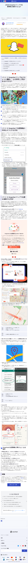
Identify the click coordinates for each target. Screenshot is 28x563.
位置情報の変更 (9, 18)
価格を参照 (14, 251)
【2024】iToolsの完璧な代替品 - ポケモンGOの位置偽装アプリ (13, 506)
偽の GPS (3, 338)
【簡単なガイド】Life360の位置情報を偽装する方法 (11, 504)
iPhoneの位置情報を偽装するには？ (9, 500)
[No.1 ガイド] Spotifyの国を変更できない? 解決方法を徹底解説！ (13, 496)
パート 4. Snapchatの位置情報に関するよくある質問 (10, 70)
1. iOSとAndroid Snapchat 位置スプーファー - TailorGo (13, 65)
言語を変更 (4, 554)
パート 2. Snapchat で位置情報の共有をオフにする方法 (11, 61)
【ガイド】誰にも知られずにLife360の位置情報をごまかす (12, 502)
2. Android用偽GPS (6, 66)
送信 (24, 550)
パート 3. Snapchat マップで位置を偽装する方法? (10, 63)
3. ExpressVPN (5, 68)
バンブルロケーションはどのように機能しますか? (11, 498)
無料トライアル (13, 247)
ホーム (4, 18)
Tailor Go (21, 209)
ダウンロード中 (13, 485)
